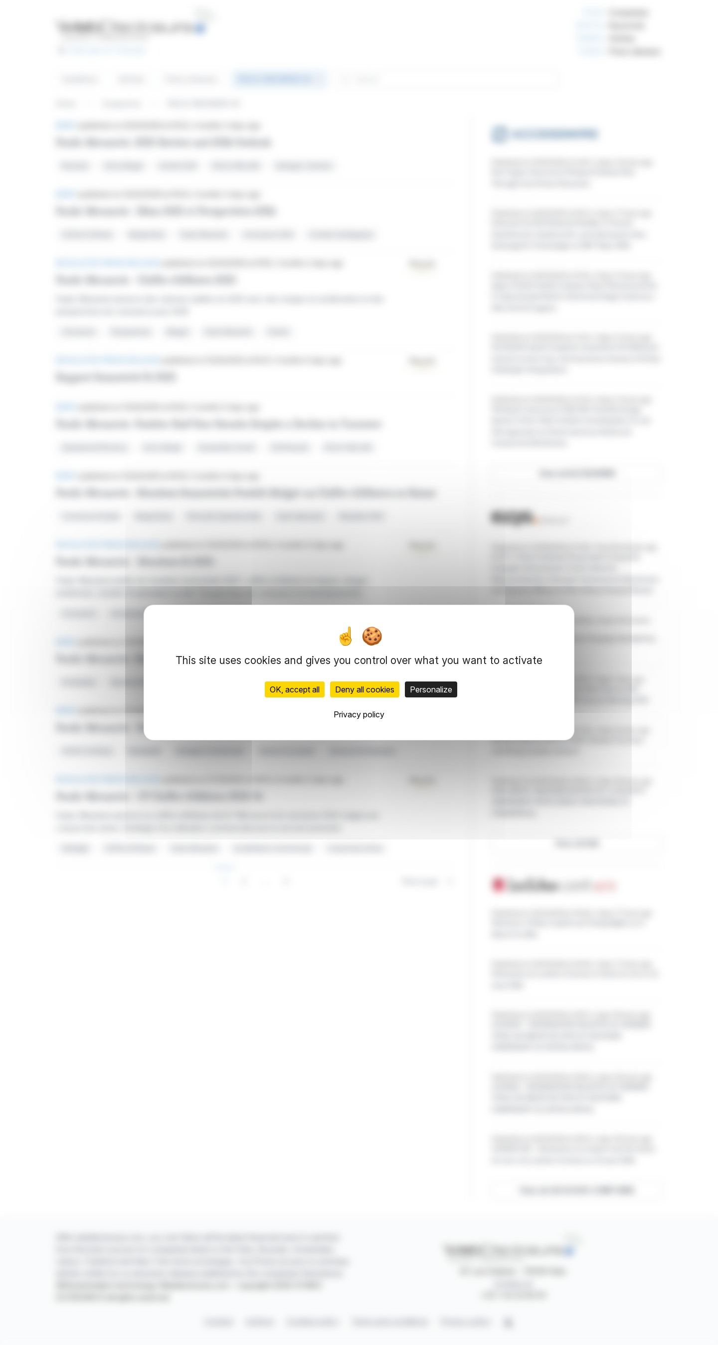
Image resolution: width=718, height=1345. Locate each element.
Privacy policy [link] (359, 714)
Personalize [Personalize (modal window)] (431, 689)
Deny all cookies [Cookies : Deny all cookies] (364, 689)
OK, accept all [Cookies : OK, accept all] (295, 689)
